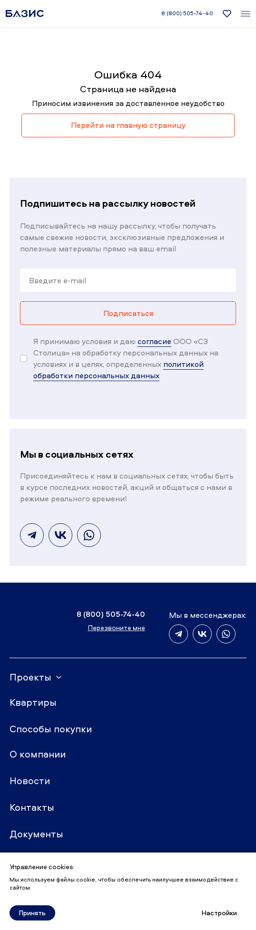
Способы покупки (51, 728)
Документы (36, 833)
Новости (30, 780)
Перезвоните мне (116, 627)
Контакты (32, 807)
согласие (154, 341)
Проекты (30, 677)
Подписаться (128, 313)
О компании (38, 754)
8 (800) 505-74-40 (187, 13)
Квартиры (33, 702)
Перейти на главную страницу (128, 125)
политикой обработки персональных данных (118, 370)
